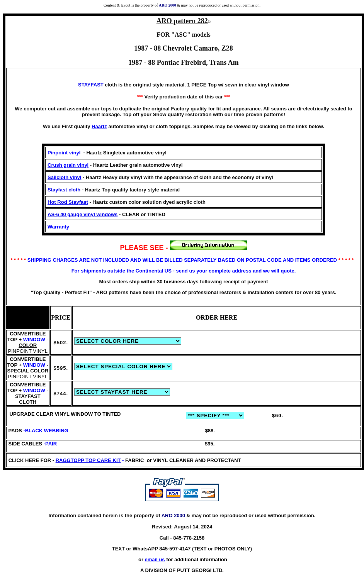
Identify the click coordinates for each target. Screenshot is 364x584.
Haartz (99, 126)
